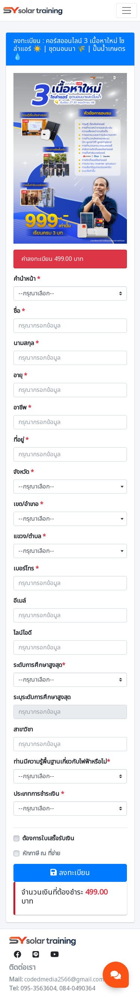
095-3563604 (38, 988)
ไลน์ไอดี (22, 632)
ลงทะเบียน (70, 872)
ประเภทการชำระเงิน (38, 793)
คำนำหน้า (26, 278)
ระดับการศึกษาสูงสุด (39, 665)
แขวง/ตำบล (29, 536)
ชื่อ (19, 311)
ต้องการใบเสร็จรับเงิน (48, 838)
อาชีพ (22, 407)
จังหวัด (23, 471)
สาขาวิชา (23, 729)
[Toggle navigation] (126, 10)
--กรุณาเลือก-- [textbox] (36, 486)
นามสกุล (26, 343)
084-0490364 (77, 988)
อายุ (20, 375)
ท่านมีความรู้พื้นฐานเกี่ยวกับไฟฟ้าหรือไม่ (61, 761)
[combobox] (70, 486)
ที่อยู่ (21, 439)
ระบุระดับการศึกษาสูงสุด (42, 697)
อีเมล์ (19, 600)
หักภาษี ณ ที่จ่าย (41, 853)
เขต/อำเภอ (28, 504)
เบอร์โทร (26, 568)
